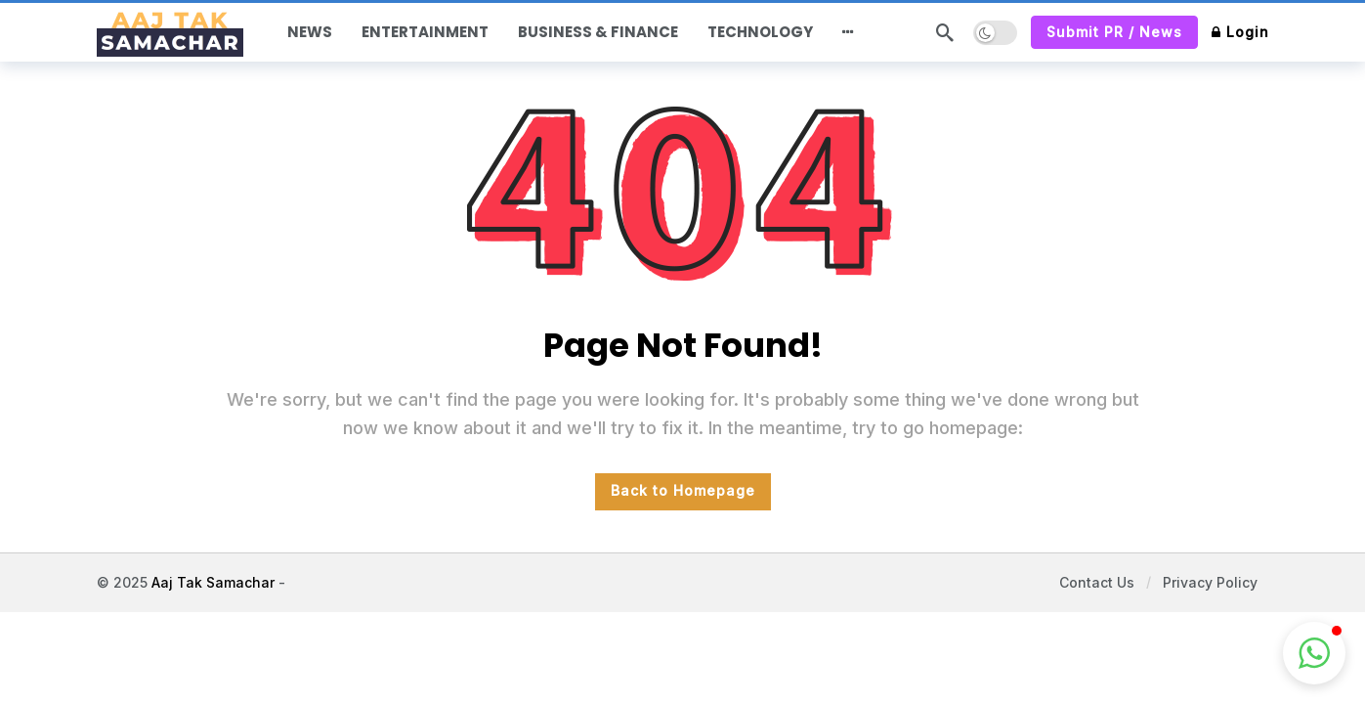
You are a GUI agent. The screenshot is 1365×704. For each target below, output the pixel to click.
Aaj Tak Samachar (213, 582)
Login (1240, 31)
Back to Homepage (683, 490)
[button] (1314, 653)
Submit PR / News (1114, 31)
